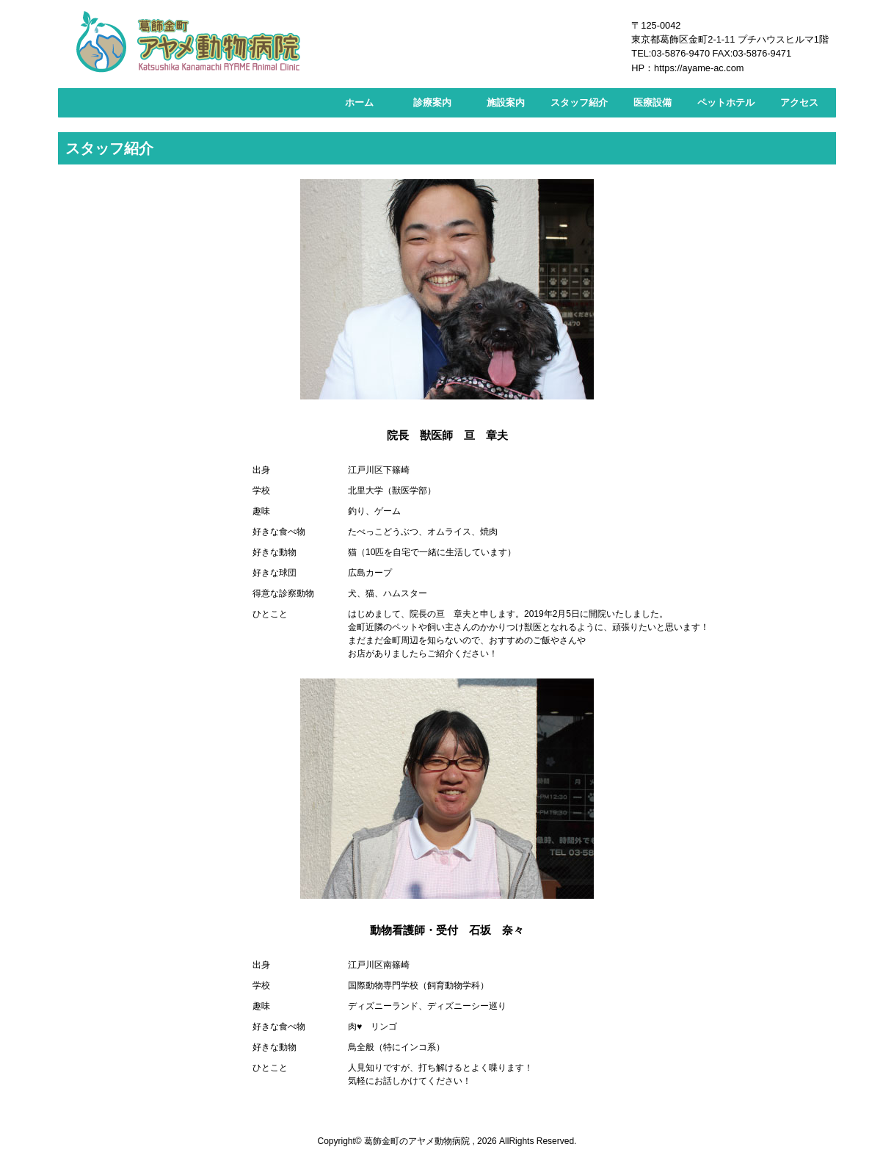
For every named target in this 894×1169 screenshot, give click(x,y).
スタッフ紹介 (579, 102)
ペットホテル (726, 102)
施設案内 (506, 102)
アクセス (799, 102)
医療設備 (652, 102)
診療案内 (432, 102)
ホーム (359, 102)
